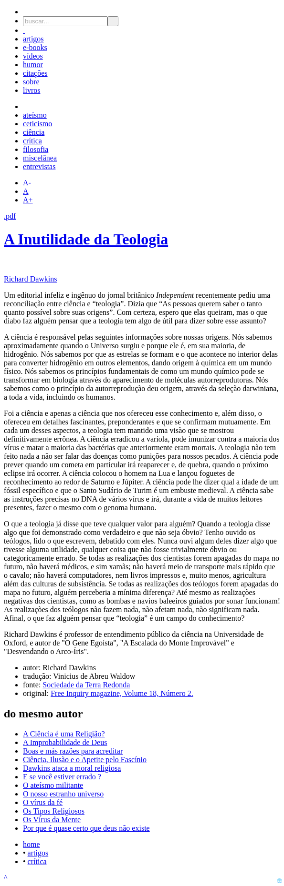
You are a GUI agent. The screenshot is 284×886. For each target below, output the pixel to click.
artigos (33, 39)
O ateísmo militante (53, 785)
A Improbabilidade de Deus (65, 742)
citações (35, 73)
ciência (33, 132)
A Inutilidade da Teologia (86, 239)
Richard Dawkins (30, 279)
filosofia (35, 149)
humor (33, 64)
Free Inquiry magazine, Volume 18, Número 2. (122, 693)
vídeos (33, 56)
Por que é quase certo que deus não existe (86, 828)
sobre (31, 82)
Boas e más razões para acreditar (73, 751)
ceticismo (37, 124)
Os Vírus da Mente (52, 820)
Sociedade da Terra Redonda (86, 685)
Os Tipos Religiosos (53, 811)
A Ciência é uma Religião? (64, 734)
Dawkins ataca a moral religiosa (72, 768)
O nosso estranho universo (63, 794)
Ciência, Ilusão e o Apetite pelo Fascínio (85, 759)
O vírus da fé (43, 802)
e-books (35, 47)
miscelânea (40, 158)
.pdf (10, 216)
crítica (32, 141)
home (31, 844)
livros (31, 90)
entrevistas (39, 166)
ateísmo (35, 115)
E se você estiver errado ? (62, 777)
